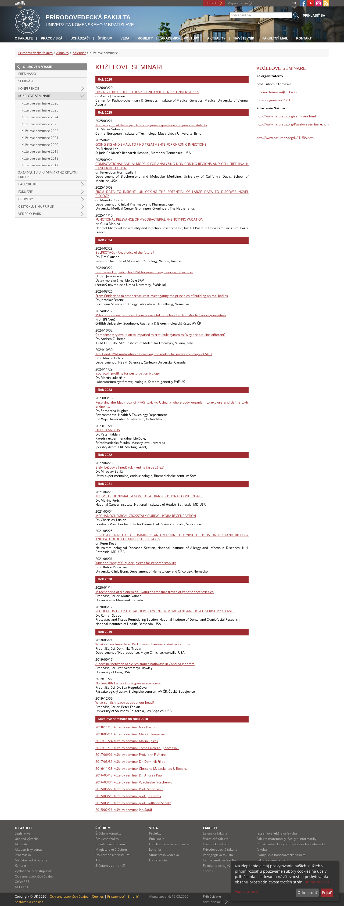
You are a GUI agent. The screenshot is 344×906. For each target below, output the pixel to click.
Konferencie (29, 88)
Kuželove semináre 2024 (40, 117)
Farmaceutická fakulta (219, 860)
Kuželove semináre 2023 (40, 124)
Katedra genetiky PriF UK (275, 100)
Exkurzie (25, 191)
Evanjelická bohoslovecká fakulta (281, 855)
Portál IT (212, 3)
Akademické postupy (180, 38)
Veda (124, 38)
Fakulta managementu (273, 860)
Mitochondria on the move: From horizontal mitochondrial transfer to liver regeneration (160, 315)
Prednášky (27, 73)
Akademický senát (28, 849)
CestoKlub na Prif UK (36, 206)
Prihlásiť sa (314, 15)
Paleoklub (27, 184)
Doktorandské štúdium (112, 855)
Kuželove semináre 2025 (40, 110)
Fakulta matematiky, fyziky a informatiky (286, 838)
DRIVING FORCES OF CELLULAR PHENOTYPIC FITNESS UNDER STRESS (147, 92)
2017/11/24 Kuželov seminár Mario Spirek (126, 741)
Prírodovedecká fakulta (35, 53)
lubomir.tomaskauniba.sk (277, 92)
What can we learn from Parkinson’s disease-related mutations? (142, 644)
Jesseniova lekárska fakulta (277, 833)
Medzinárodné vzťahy (31, 860)
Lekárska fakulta (215, 833)
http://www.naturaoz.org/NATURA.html (285, 137)
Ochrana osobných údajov (34, 876)
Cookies (98, 896)
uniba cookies (317, 882)
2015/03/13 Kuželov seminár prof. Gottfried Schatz (133, 803)
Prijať (326, 892)
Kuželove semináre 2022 (40, 130)
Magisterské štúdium (111, 849)
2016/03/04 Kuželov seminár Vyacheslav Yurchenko (133, 782)
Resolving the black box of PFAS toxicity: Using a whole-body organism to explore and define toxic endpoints (172, 404)
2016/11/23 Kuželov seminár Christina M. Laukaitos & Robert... (141, 768)
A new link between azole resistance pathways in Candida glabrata (145, 663)
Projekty (155, 833)
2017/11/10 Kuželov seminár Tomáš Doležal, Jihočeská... (137, 748)
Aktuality (216, 38)
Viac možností (247, 891)
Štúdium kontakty (108, 833)
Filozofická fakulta (216, 844)
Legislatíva (23, 833)
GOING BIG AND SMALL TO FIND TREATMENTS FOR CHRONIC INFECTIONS (150, 144)
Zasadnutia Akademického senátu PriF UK (48, 174)
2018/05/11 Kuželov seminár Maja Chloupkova (130, 734)
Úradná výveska (27, 838)
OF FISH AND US (107, 430)
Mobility (145, 38)
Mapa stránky (237, 3)
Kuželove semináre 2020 (40, 144)
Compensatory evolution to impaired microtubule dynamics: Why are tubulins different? (160, 334)
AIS (97, 860)
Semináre (26, 81)
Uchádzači (79, 38)
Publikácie (156, 838)
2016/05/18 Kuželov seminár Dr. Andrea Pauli (129, 775)
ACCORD (21, 887)
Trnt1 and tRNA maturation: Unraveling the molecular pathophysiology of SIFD (153, 354)
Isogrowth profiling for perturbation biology (127, 373)
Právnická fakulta (215, 838)
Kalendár (79, 53)
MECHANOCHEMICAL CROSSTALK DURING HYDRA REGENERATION (145, 515)
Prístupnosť (115, 896)
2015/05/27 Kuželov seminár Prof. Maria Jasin (129, 789)
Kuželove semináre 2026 (40, 103)
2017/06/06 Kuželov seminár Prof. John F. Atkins (130, 754)
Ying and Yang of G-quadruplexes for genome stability (135, 562)
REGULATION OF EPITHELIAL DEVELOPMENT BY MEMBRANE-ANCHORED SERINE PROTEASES (165, 611)
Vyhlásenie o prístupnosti (33, 871)
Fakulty (210, 828)
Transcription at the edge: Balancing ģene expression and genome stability (151, 125)
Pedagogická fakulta (218, 855)
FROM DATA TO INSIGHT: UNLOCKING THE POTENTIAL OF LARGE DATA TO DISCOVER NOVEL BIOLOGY (172, 193)
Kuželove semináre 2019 (40, 151)
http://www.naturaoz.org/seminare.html (286, 116)
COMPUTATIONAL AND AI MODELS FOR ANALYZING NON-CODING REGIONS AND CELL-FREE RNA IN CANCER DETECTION (172, 165)
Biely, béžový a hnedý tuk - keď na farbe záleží (129, 467)
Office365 (22, 881)
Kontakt (304, 38)
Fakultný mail (275, 38)
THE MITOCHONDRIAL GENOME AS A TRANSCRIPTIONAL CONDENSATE (149, 496)
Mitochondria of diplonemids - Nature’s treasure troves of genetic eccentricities (154, 591)
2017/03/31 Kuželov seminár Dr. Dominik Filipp (130, 761)
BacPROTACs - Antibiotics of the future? (124, 252)
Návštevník (244, 38)
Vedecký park (29, 213)
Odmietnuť (307, 892)
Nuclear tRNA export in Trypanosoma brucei (128, 683)
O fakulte (24, 38)
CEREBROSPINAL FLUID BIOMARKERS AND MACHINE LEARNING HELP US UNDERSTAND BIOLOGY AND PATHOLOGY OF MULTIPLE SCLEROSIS (172, 537)
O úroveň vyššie (37, 66)
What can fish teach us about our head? (124, 702)
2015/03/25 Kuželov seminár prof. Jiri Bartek (128, 796)
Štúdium (105, 38)
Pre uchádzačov (107, 838)
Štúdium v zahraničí (110, 865)
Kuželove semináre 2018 (40, 158)
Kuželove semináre (34, 96)
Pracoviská (51, 38)
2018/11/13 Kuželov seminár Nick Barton (125, 727)
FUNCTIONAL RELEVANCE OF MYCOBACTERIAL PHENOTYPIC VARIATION (149, 219)
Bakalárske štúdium (110, 844)
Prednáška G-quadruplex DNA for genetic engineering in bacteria (144, 272)
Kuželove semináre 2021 (40, 137)
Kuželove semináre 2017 (40, 165)
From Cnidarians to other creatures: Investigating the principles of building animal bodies (161, 295)
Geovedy (25, 199)
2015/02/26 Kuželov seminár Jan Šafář (123, 809)
